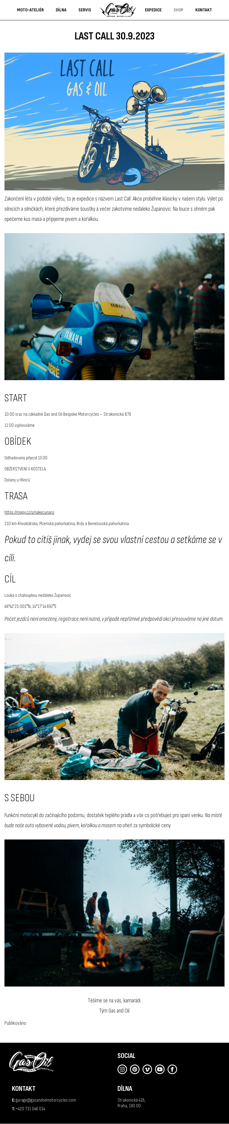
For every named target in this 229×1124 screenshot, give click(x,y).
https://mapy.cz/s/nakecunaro (29, 512)
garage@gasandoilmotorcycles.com (46, 1100)
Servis (84, 10)
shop (178, 10)
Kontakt (203, 10)
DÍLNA (61, 10)
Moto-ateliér (30, 10)
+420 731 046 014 (30, 1109)
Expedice (153, 10)
